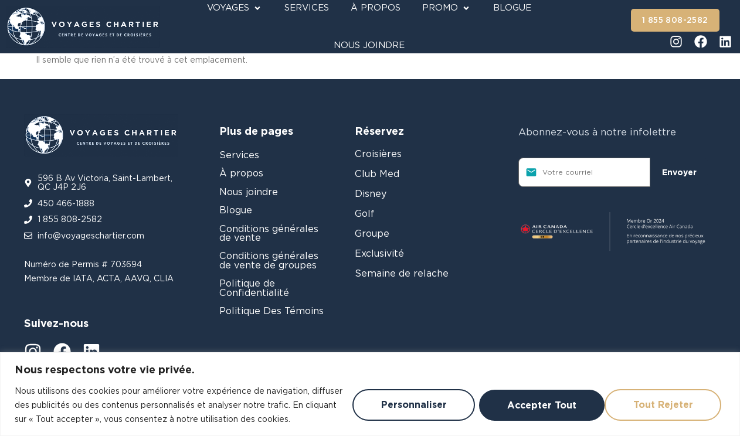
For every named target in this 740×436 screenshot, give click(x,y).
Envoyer (679, 172)
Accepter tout (659, 397)
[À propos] (375, 8)
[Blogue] (512, 8)
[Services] (306, 8)
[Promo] (446, 8)
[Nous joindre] (369, 45)
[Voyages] (235, 8)
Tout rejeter (526, 397)
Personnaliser (396, 397)
